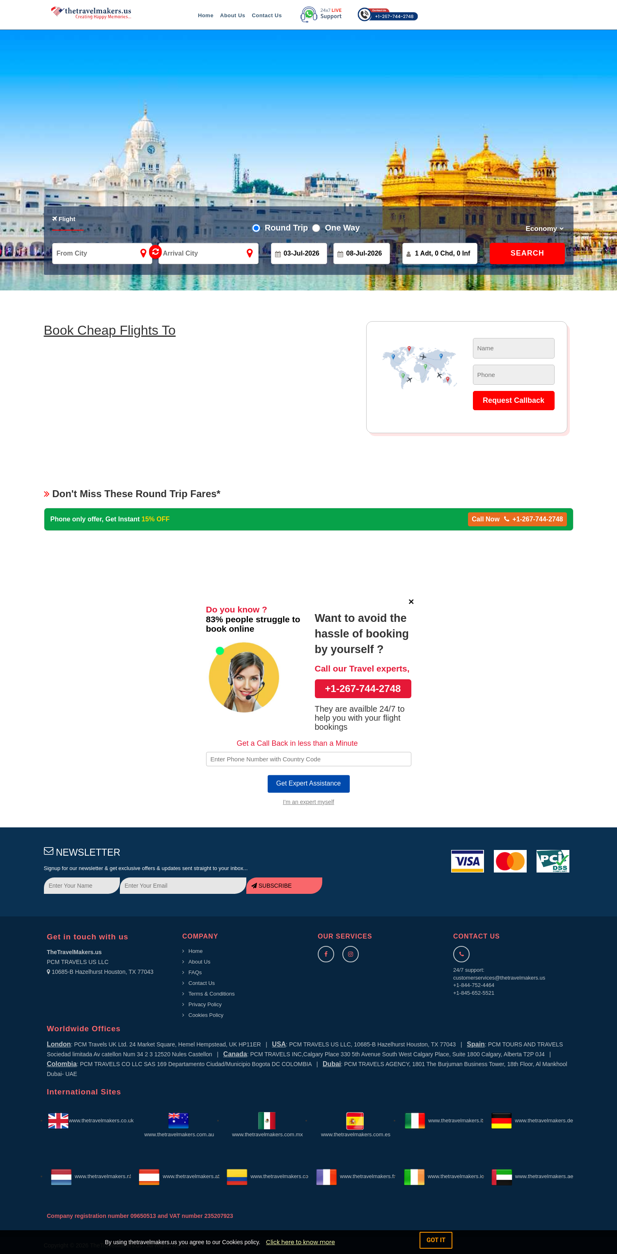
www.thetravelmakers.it (444, 1120)
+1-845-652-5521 (473, 993)
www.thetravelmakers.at (179, 1176)
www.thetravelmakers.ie (444, 1176)
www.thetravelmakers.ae (532, 1176)
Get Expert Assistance (308, 783)
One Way (340, 227)
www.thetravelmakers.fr (355, 1176)
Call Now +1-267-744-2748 (517, 519)
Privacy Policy (205, 1004)
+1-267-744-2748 (363, 688)
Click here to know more (300, 1242)
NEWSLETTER (82, 852)
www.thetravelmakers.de (532, 1120)
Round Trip (284, 227)
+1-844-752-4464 (473, 985)
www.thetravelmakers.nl (91, 1176)
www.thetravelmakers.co (267, 1176)
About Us (232, 15)
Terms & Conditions (211, 994)
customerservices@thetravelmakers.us (499, 978)
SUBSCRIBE (271, 885)
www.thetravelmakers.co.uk (90, 1120)
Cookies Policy (205, 1015)
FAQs (195, 972)
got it (436, 1240)
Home (205, 15)
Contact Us (267, 15)
